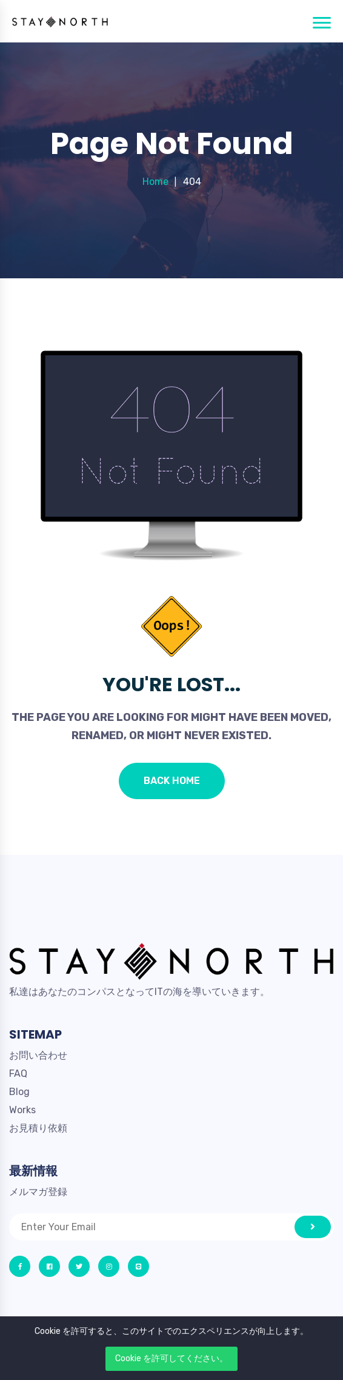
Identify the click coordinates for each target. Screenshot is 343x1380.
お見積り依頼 (38, 1128)
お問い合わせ (38, 1055)
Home (155, 181)
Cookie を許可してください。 (171, 1358)
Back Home (172, 780)
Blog (19, 1091)
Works (22, 1110)
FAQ (18, 1073)
